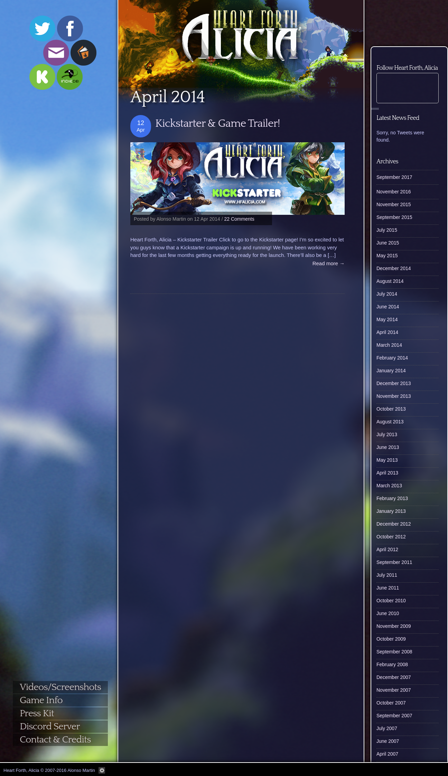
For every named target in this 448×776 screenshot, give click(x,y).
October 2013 (391, 409)
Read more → (328, 263)
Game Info (41, 700)
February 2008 (392, 664)
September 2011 (394, 562)
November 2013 (393, 396)
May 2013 (387, 460)
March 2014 (389, 345)
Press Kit (37, 713)
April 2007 (387, 754)
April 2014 (387, 332)
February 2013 (392, 498)
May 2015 (387, 255)
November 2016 (393, 191)
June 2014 (387, 306)
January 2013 (391, 511)
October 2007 (391, 703)
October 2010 (391, 600)
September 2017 (394, 177)
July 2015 (386, 230)
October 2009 (391, 639)
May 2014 (387, 319)
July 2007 (386, 728)
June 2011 (387, 588)
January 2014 (391, 370)
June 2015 (387, 243)
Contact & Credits (55, 739)
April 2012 (387, 549)
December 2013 (393, 383)
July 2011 (386, 575)
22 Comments (239, 219)
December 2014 (393, 268)
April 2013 (387, 473)
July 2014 (386, 294)
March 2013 (389, 485)
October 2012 (391, 536)
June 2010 (387, 613)
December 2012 (393, 524)
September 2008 (394, 651)
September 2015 (394, 217)
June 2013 (387, 447)
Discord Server (50, 726)
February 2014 (392, 358)
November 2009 (393, 626)
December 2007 (393, 677)
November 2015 (393, 204)
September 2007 (394, 715)
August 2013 (390, 421)
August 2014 (390, 281)
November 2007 (393, 690)
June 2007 (387, 741)
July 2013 (386, 434)
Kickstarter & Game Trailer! (217, 123)
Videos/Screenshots (60, 687)
